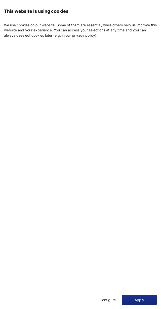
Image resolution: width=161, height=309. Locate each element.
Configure (108, 300)
